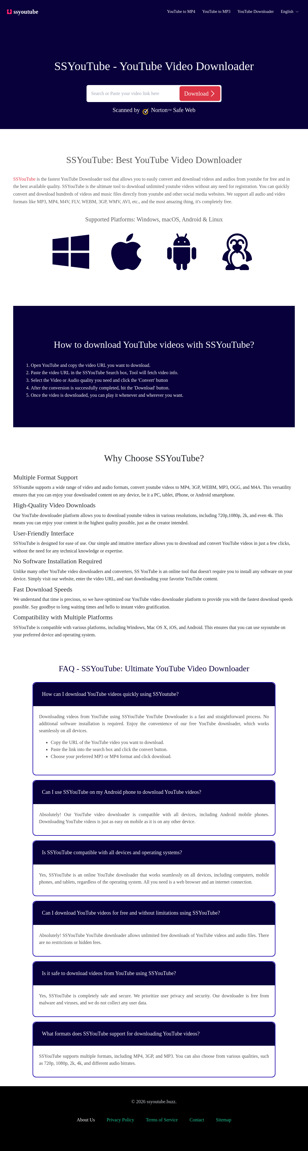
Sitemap (223, 1119)
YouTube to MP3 (216, 11)
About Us (86, 1119)
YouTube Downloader (256, 11)
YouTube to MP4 (181, 11)
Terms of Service (162, 1119)
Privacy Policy (120, 1119)
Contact (196, 1119)
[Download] (200, 93)
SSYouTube (24, 179)
